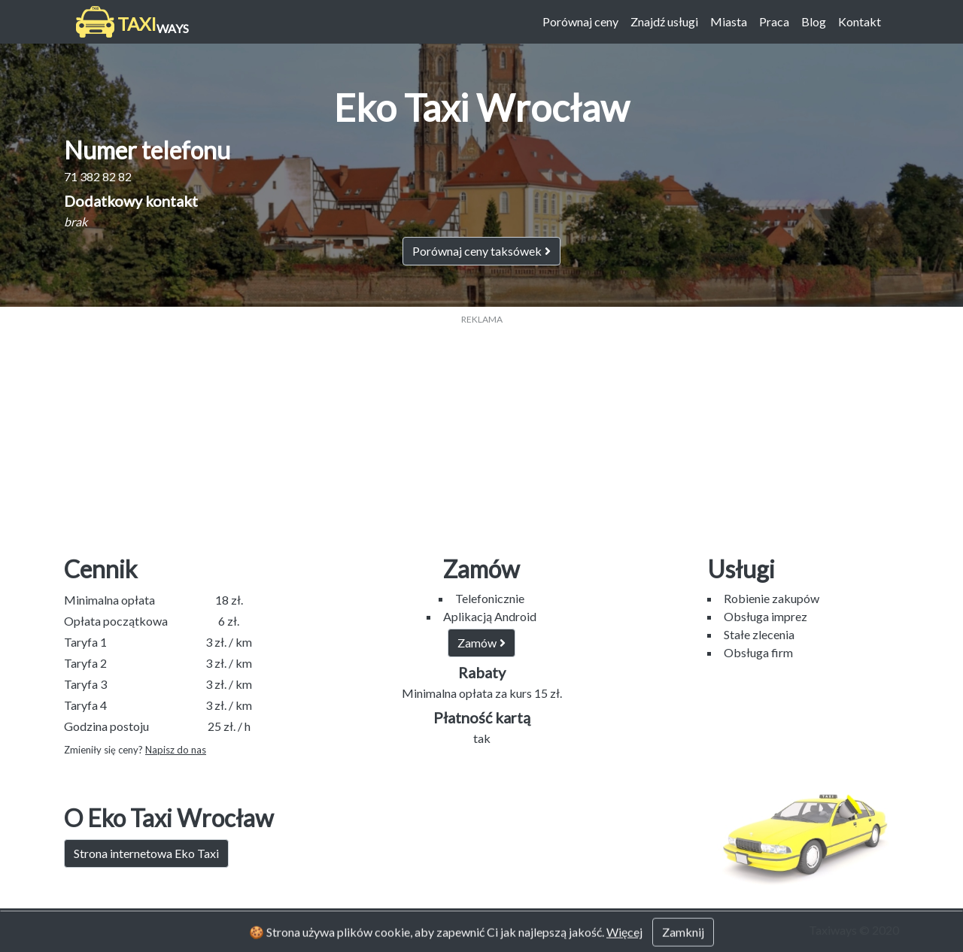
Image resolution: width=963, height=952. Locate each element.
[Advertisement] (481, 431)
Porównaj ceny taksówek (481, 251)
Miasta (728, 21)
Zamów (481, 642)
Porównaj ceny (580, 21)
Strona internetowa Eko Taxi (146, 853)
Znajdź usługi (664, 21)
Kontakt (859, 21)
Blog (813, 21)
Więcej (624, 942)
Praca (774, 21)
